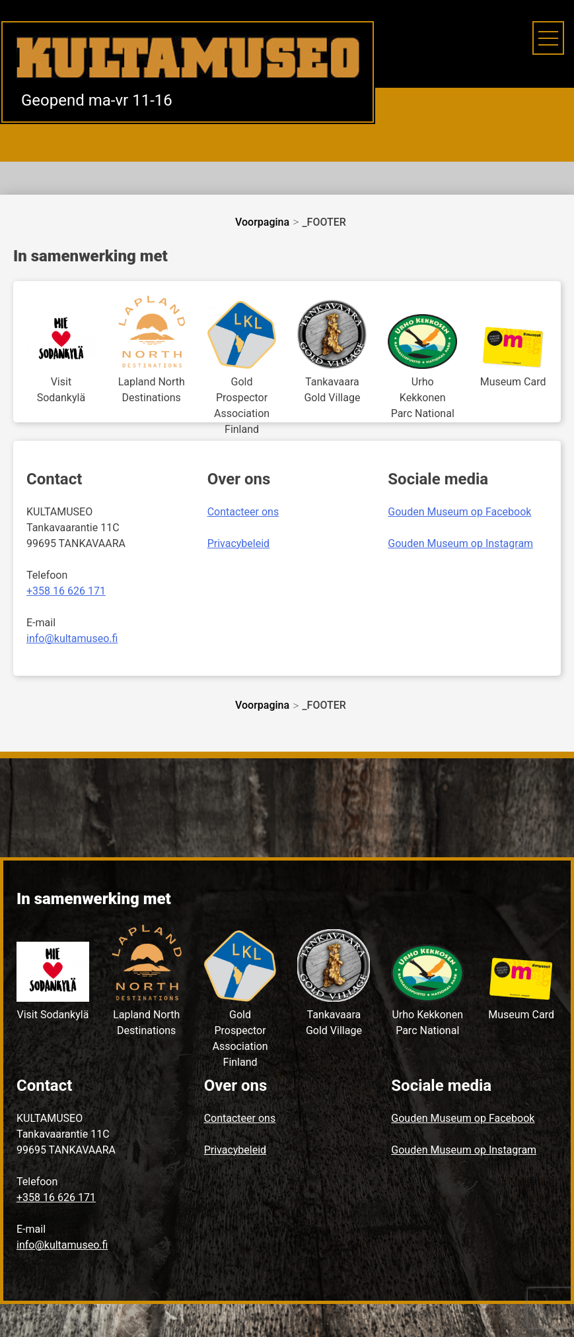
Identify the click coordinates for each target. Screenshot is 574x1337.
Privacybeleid (238, 543)
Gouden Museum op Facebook (459, 511)
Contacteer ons (243, 511)
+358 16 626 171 (66, 591)
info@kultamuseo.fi (72, 638)
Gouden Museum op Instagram (460, 543)
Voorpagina (262, 222)
